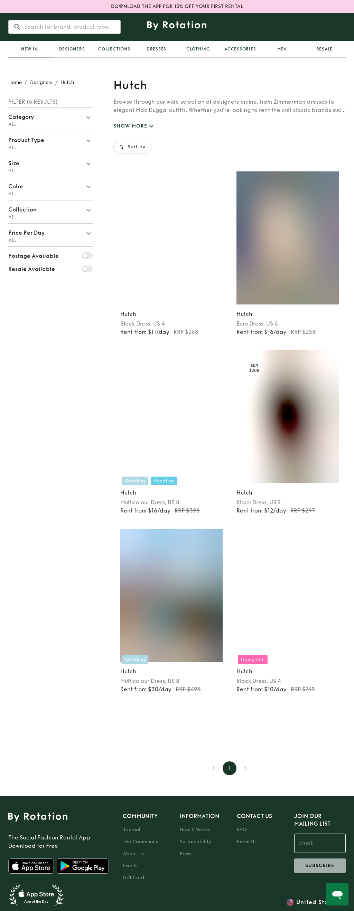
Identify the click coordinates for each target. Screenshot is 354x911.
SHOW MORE (134, 126)
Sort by (132, 147)
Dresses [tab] (156, 49)
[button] (50, 119)
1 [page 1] (229, 768)
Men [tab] (282, 49)
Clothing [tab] (198, 49)
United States (317, 902)
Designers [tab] (72, 49)
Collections (114, 49)
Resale (324, 49)
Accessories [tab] (240, 49)
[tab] (29, 49)
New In (29, 49)
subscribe (320, 865)
